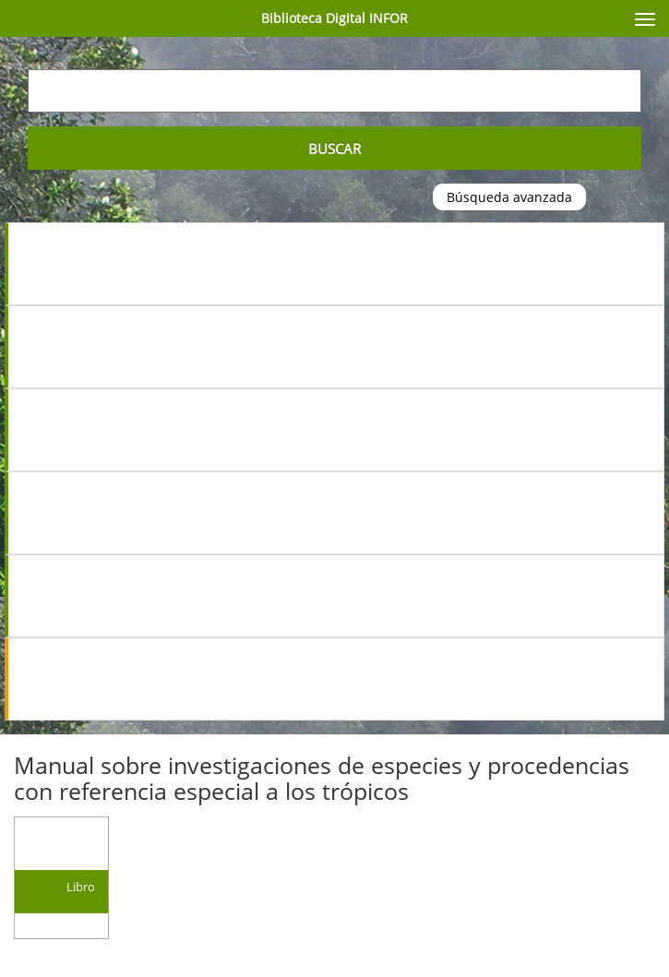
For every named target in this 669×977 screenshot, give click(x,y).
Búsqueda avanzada (509, 197)
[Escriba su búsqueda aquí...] (334, 91)
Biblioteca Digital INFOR (334, 18)
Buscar (334, 148)
